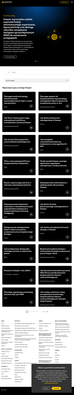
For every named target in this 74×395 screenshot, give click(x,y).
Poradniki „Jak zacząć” (20, 365)
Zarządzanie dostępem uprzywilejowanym (25, 328)
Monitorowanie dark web (45, 340)
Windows (57, 355)
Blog (16, 374)
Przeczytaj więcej (10, 56)
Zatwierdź (56, 388)
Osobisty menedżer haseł (21, 344)
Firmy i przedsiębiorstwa (45, 323)
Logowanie (64, 2)
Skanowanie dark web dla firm (62, 327)
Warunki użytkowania (6, 360)
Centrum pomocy (5, 351)
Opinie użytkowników (6, 337)
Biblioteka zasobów (19, 370)
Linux (56, 357)
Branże (16, 355)
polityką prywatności (51, 383)
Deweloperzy (18, 381)
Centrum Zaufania (5, 328)
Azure (2, 374)
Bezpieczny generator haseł (62, 329)
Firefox (57, 362)
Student (41, 328)
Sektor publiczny (19, 342)
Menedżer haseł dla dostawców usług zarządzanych (24, 335)
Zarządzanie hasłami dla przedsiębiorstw (25, 323)
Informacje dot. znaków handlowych (7, 342)
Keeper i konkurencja (20, 367)
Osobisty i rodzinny (43, 326)
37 (43, 311)
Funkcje (16, 357)
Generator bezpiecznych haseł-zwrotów (63, 332)
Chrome (57, 359)
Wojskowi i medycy (43, 330)
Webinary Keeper (19, 379)
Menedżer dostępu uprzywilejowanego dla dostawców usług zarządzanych (25, 339)
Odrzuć (46, 388)
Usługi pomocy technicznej (45, 357)
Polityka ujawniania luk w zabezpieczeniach (7, 331)
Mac (56, 352)
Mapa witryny (18, 377)
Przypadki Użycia (19, 352)
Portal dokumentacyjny (7, 358)
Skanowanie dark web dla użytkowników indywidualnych (62, 324)
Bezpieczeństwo (5, 326)
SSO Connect (5, 371)
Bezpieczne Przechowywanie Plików (46, 342)
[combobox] (37, 72)
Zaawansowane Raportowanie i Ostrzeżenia (47, 346)
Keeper (7, 2)
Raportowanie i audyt (44, 353)
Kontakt (3, 354)
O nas (2, 323)
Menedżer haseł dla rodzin (21, 346)
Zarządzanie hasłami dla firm (22, 326)
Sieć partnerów (59, 344)
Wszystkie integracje (6, 378)
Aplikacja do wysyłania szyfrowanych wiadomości (61, 335)
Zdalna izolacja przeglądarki (21, 332)
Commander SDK (5, 369)
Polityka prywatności (6, 363)
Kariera (3, 345)
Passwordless (4, 376)
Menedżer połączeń (44, 355)
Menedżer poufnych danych (46, 337)
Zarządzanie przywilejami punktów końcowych (26, 330)
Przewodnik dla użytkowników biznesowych (25, 363)
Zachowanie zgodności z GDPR (7, 334)
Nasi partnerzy (58, 342)
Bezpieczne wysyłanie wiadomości (44, 350)
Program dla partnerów (61, 347)
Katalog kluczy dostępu (20, 372)
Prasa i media (4, 340)
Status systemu (5, 356)
